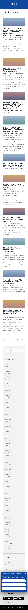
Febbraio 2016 (8, 541)
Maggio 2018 (8, 481)
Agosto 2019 (7, 448)
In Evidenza (7, 562)
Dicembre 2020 (8, 414)
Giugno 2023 (7, 373)
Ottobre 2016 (8, 527)
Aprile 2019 (7, 457)
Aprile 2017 (7, 512)
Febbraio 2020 (8, 438)
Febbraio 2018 (8, 488)
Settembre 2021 (8, 393)
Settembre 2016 (8, 529)
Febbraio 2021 (8, 409)
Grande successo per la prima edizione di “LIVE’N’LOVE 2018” (12, 70)
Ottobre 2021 (8, 390)
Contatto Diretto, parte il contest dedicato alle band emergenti (13, 186)
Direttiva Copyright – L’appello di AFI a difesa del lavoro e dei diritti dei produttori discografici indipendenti (13, 105)
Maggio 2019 (8, 455)
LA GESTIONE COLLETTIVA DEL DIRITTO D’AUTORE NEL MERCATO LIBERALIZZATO (13, 165)
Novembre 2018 (8, 467)
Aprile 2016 (7, 536)
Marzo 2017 (7, 515)
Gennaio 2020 (8, 440)
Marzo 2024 (7, 364)
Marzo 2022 (7, 385)
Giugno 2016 (7, 531)
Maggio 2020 (8, 431)
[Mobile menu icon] (4, 4)
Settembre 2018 (8, 472)
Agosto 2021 (7, 395)
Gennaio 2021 (8, 412)
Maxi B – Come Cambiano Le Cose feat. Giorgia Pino (13, 218)
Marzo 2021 (7, 407)
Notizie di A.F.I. (19, 35)
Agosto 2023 (7, 371)
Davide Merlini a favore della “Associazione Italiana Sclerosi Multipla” (13, 311)
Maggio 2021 (8, 402)
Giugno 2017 (7, 507)
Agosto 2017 (7, 503)
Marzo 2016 (7, 539)
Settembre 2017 (8, 500)
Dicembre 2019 (8, 443)
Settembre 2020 (8, 421)
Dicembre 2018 (8, 464)
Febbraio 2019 (8, 462)
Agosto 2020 (7, 424)
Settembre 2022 (8, 381)
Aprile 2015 (7, 548)
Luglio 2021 (7, 397)
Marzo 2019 (7, 460)
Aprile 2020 (7, 433)
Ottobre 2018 (8, 469)
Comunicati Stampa (8, 35)
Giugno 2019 (7, 452)
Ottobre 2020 (8, 419)
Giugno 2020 (7, 428)
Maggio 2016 (8, 534)
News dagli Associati (9, 564)
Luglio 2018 (7, 476)
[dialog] (14, 582)
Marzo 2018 (7, 486)
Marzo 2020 (7, 436)
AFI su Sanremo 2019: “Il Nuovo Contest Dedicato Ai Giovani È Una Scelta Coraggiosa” (13, 31)
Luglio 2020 (7, 426)
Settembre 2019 (8, 445)
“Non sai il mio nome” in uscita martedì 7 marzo (12, 280)
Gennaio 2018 (8, 491)
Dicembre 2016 (8, 522)
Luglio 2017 (7, 505)
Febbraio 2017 (8, 517)
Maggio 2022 (8, 383)
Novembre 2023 (8, 366)
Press (6, 569)
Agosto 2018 (7, 474)
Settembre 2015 (8, 543)
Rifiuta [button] (14, 585)
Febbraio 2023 (8, 378)
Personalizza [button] (13, 589)
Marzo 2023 (7, 376)
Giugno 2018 (7, 479)
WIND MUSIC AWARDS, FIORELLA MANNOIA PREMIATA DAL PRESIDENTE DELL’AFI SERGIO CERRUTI (13, 129)
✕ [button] (25, 573)
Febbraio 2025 (8, 361)
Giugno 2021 (7, 400)
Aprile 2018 (7, 484)
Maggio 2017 (8, 510)
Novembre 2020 (8, 416)
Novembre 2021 (8, 388)
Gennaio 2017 (8, 519)
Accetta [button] (13, 581)
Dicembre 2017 (8, 493)
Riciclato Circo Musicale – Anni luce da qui (13, 248)
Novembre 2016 (8, 524)
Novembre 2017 (8, 495)
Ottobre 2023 (8, 369)
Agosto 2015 (7, 546)
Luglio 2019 (7, 450)
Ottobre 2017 (8, 498)
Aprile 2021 (7, 405)
